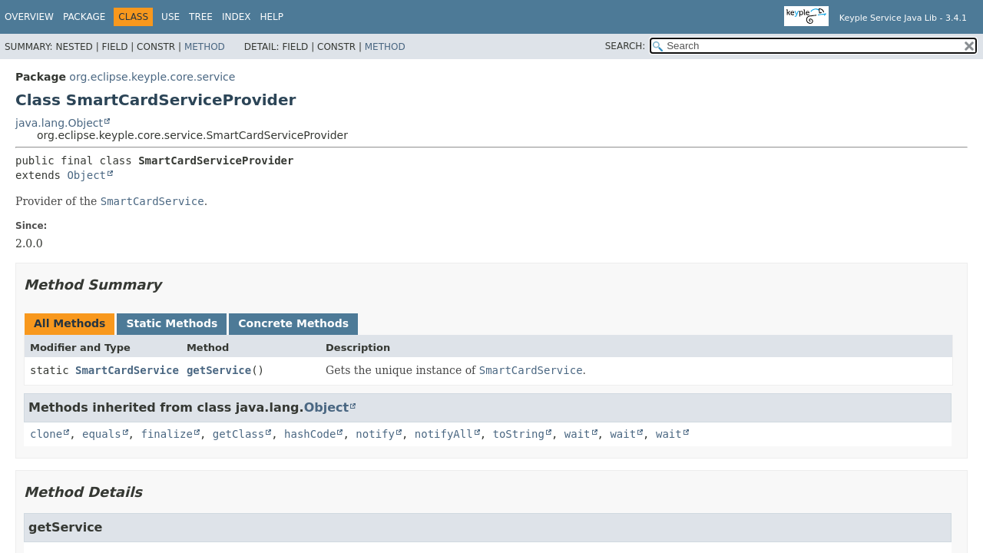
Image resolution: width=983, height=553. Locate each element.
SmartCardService (127, 370)
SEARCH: (625, 46)
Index (236, 17)
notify (375, 434)
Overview (29, 17)
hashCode (310, 434)
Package (84, 17)
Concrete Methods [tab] (293, 323)
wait (577, 434)
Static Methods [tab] (171, 323)
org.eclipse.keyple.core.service (152, 77)
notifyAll (444, 434)
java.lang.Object (59, 123)
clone (46, 434)
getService (219, 370)
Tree (201, 17)
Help (271, 17)
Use (170, 17)
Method (204, 46)
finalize (166, 434)
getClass (238, 434)
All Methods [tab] (69, 323)
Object (86, 175)
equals (101, 434)
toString (518, 434)
